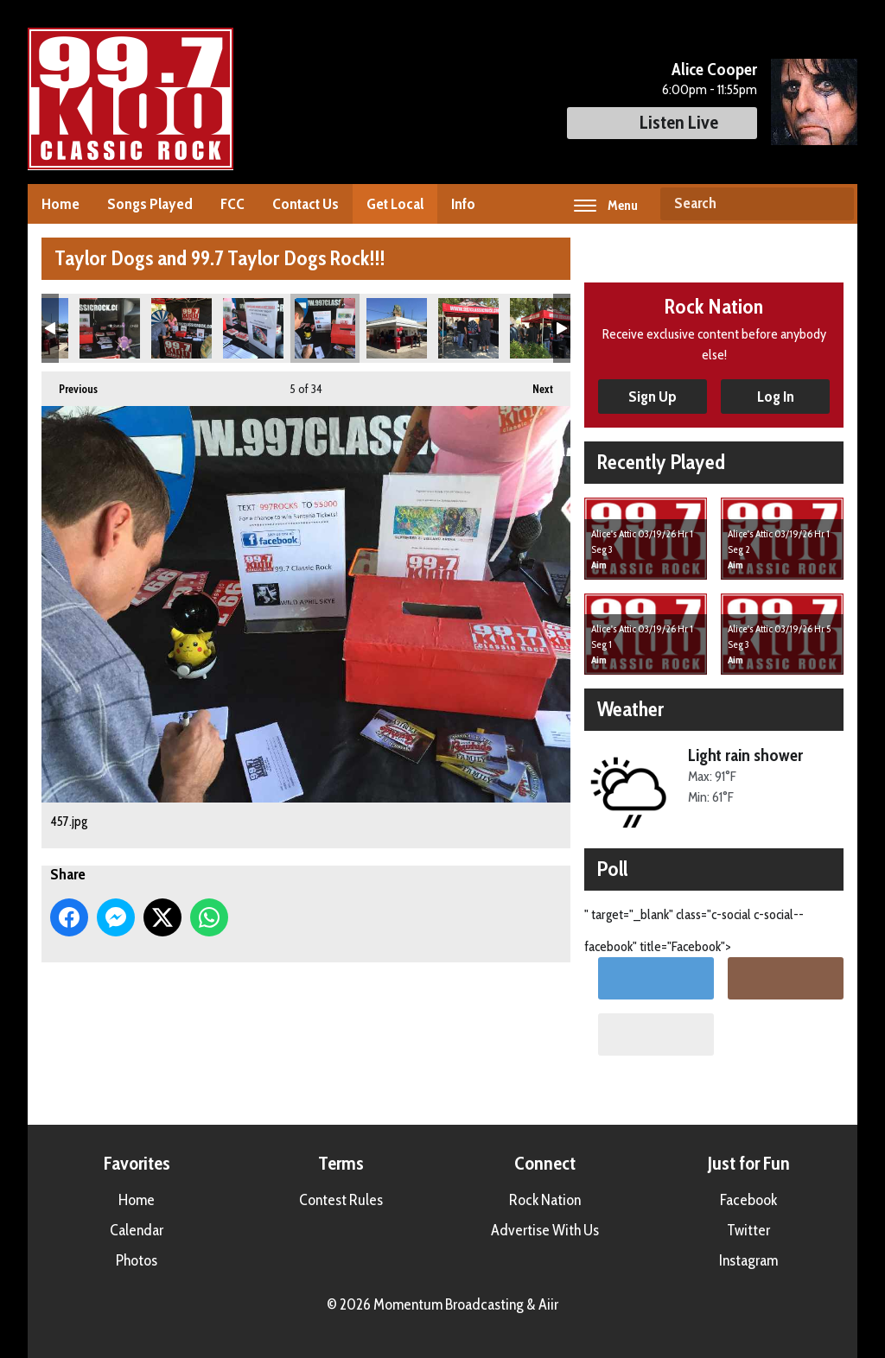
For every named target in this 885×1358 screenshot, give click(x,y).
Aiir (548, 1304)
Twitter (748, 1230)
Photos (136, 1260)
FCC (232, 203)
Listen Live (662, 122)
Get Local (394, 203)
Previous (69, 383)
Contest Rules (341, 1199)
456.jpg (253, 328)
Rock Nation (545, 1199)
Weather (630, 708)
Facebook (748, 1199)
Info (463, 203)
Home (60, 203)
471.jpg (468, 328)
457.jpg (325, 328)
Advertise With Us (545, 1230)
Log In (775, 396)
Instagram (748, 1260)
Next (534, 383)
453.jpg (110, 328)
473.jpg (540, 328)
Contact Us (305, 203)
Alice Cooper (714, 69)
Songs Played (150, 203)
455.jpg (181, 328)
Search (834, 204)
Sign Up (652, 396)
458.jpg (396, 328)
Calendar (136, 1230)
